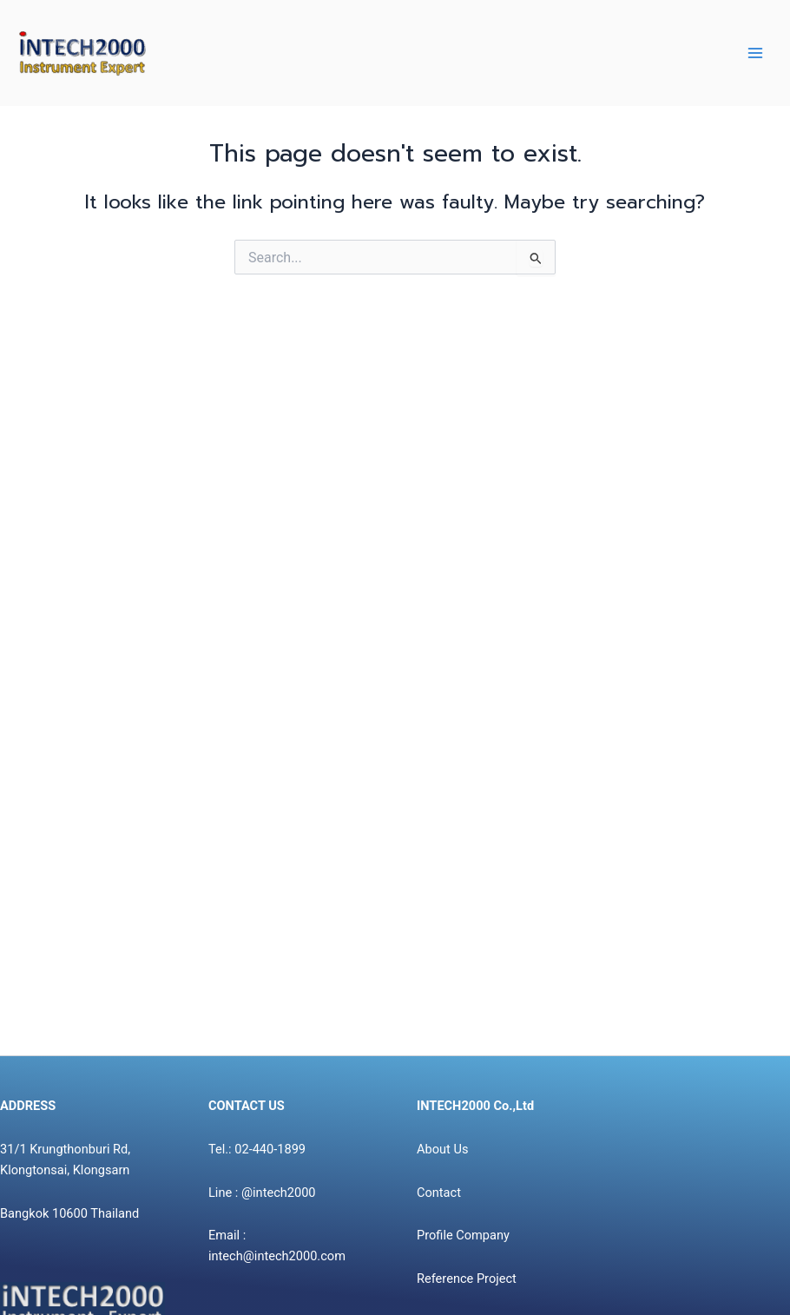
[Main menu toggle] (755, 53)
